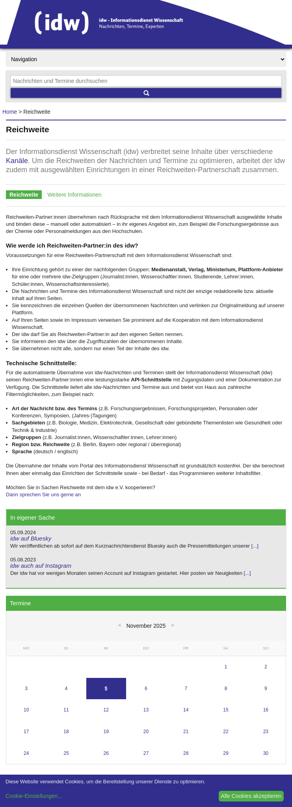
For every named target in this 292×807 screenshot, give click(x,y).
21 (185, 731)
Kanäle (17, 161)
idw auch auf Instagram (40, 565)
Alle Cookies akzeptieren (251, 796)
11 (66, 710)
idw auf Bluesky (30, 538)
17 (26, 731)
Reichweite (23, 194)
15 (225, 710)
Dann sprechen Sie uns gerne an (43, 494)
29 (225, 753)
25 (66, 753)
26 (106, 753)
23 (265, 731)
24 (26, 753)
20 (146, 731)
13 (146, 710)
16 (265, 710)
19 (106, 731)
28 (185, 753)
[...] (255, 546)
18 (66, 731)
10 (26, 710)
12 (106, 710)
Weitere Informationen (74, 194)
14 (185, 710)
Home (9, 112)
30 (265, 753)
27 (146, 753)
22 (225, 731)
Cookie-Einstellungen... (34, 796)
